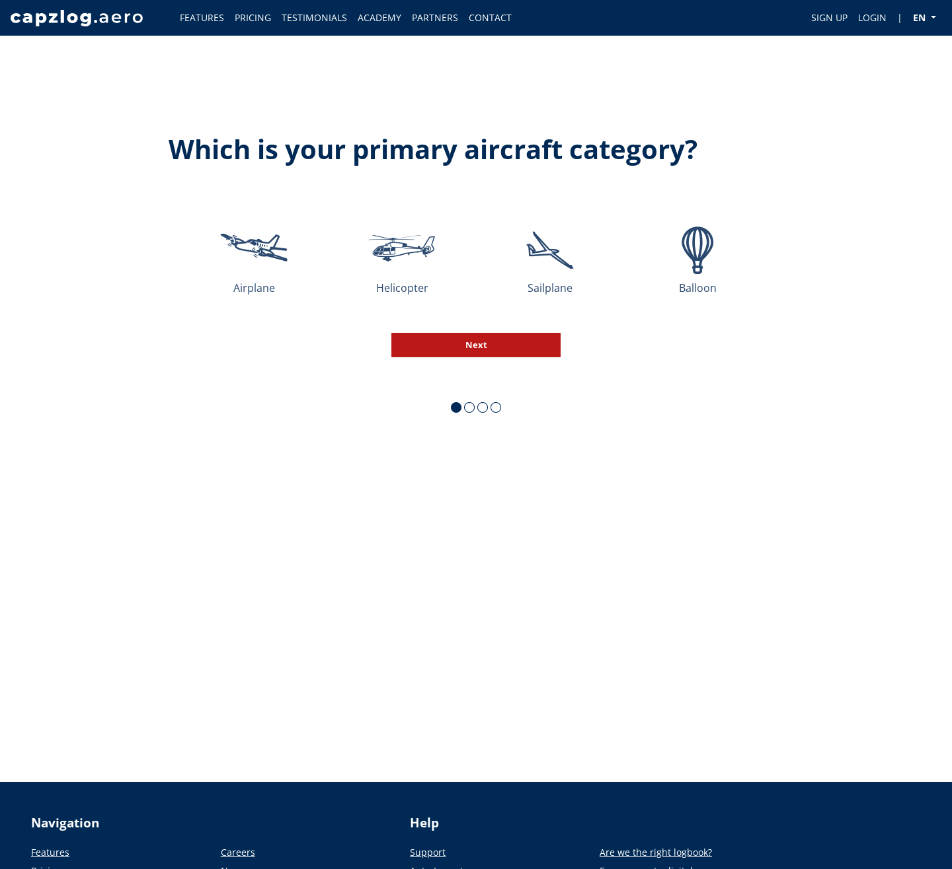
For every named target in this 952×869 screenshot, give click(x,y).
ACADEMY (379, 17)
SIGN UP (829, 17)
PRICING (253, 17)
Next (476, 345)
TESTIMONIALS (314, 17)
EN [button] (920, 17)
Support (428, 852)
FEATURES (202, 17)
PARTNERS (435, 17)
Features (50, 852)
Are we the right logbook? (656, 852)
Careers (238, 852)
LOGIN (872, 17)
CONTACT (490, 17)
